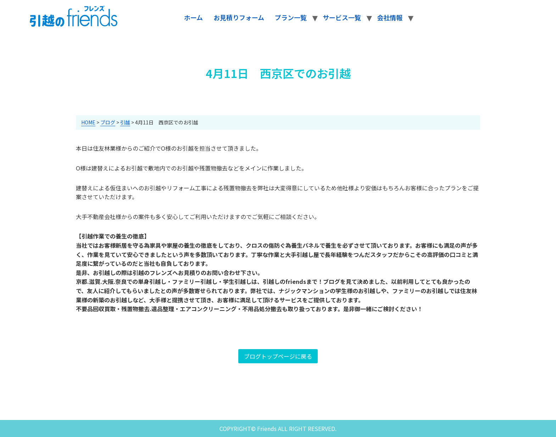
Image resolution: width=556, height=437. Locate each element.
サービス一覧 (342, 17)
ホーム (193, 17)
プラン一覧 (291, 17)
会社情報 (389, 17)
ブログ (107, 122)
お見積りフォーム (238, 17)
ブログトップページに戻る (278, 356)
